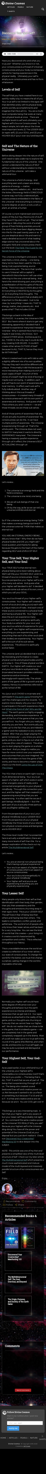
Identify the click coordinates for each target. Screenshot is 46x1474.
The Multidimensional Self (20, 847)
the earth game (22, 697)
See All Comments (23, 1390)
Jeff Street (26, 1446)
